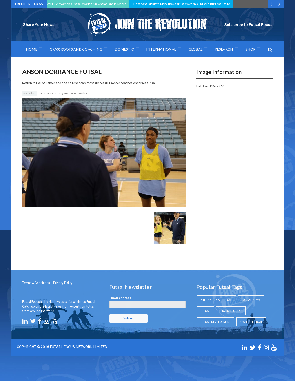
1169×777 (216, 86)
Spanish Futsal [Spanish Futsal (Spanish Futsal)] (251, 321)
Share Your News (38, 24)
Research (224, 49)
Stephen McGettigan (76, 93)
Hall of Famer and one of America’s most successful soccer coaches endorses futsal (95, 83)
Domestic (124, 49)
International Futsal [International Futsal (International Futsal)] (216, 299)
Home (31, 49)
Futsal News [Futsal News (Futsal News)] (251, 299)
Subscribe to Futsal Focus (248, 24)
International (161, 49)
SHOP (250, 49)
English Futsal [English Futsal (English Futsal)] (230, 310)
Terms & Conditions (36, 283)
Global (195, 49)
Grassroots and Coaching (76, 49)
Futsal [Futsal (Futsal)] (205, 310)
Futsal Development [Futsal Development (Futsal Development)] (215, 321)
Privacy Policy (63, 283)
